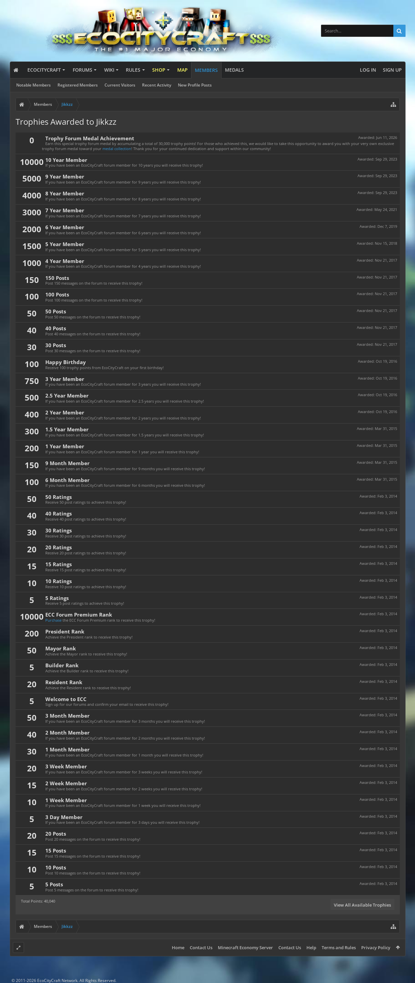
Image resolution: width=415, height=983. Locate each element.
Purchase (53, 620)
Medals (234, 70)
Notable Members (33, 85)
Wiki (109, 70)
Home (178, 947)
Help (311, 947)
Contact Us (201, 947)
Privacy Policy (375, 947)
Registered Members (77, 85)
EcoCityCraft (44, 70)
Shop (158, 70)
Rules (133, 70)
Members (206, 70)
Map (182, 70)
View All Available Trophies (362, 905)
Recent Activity (156, 85)
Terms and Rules (339, 947)
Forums (82, 70)
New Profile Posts (195, 85)
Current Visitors (120, 85)
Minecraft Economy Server (245, 947)
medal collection (116, 148)
